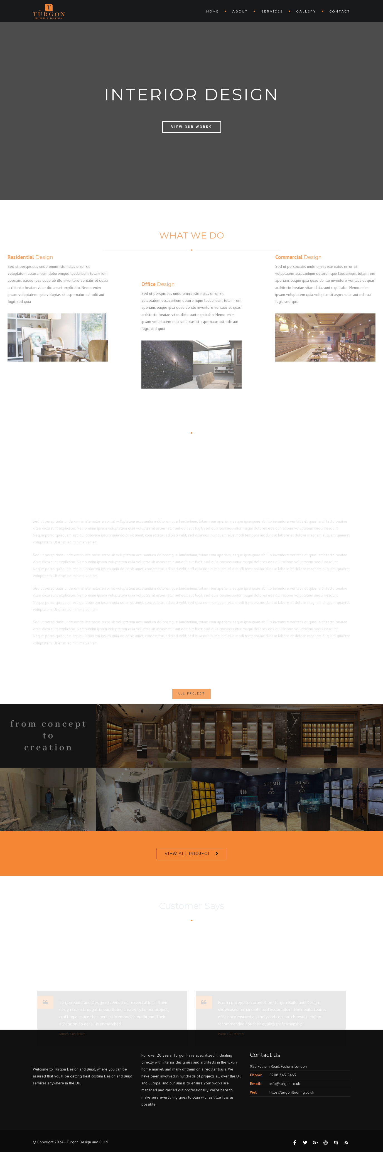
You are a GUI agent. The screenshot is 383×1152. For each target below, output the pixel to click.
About (240, 11)
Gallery (306, 11)
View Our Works (191, 127)
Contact (340, 11)
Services (272, 11)
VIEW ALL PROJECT (187, 853)
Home (212, 11)
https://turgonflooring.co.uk (291, 1092)
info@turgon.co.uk (284, 1083)
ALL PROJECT (191, 702)
